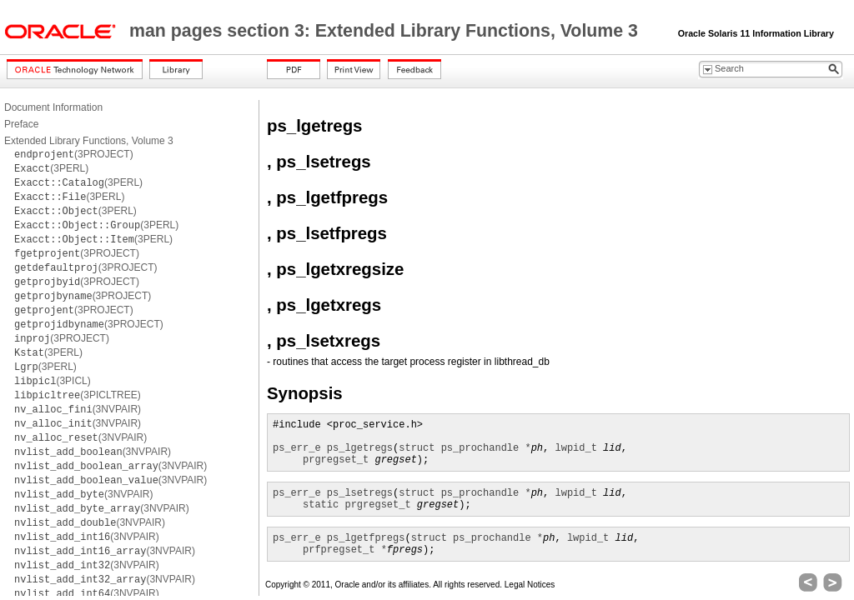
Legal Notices (530, 584)
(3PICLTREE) (77, 395)
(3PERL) (51, 168)
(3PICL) (52, 381)
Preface (21, 124)
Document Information (53, 107)
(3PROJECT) (73, 154)
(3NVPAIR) (77, 409)
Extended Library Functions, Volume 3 (88, 141)
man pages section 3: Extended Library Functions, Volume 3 (386, 31)
